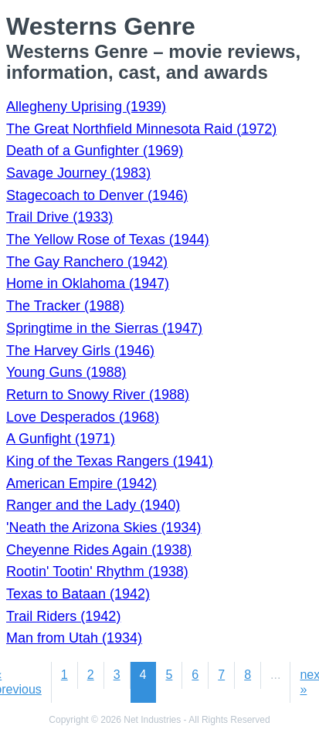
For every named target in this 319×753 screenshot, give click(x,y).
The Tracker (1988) (65, 306)
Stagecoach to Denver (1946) (97, 195)
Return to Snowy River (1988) (97, 394)
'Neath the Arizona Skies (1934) (104, 527)
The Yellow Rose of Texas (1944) (107, 239)
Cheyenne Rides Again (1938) (99, 550)
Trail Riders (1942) (63, 616)
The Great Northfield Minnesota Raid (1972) (141, 129)
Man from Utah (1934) (74, 638)
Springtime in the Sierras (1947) (104, 328)
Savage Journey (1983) (78, 173)
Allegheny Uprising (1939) (86, 106)
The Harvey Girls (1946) (80, 350)
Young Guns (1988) (66, 372)
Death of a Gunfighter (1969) (94, 150)
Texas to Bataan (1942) (78, 594)
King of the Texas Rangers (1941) (109, 461)
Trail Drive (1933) (59, 217)
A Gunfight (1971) (60, 438)
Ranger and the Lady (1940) (93, 505)
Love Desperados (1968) (82, 417)
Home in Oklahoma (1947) (87, 283)
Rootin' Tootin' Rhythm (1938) (97, 571)
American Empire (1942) (81, 483)
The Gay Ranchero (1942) (87, 262)
